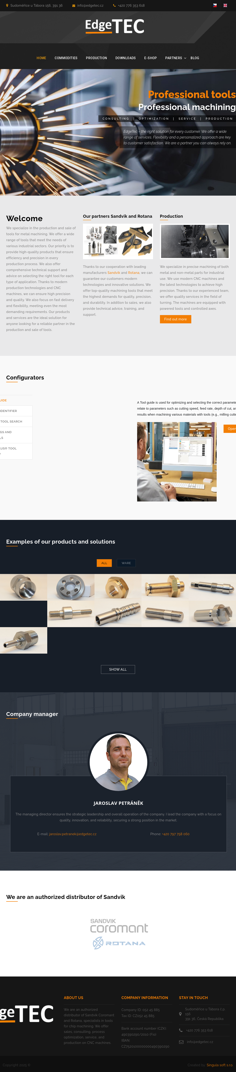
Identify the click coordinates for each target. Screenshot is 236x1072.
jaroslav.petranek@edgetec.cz (73, 834)
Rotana (133, 273)
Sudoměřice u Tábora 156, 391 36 (34, 5)
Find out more (175, 319)
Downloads (125, 58)
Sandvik (114, 273)
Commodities (66, 58)
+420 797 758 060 (176, 834)
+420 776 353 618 (129, 5)
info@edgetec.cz (87, 5)
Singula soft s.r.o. (220, 1065)
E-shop (150, 58)
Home (41, 58)
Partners (173, 58)
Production (96, 58)
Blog (195, 58)
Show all (118, 669)
